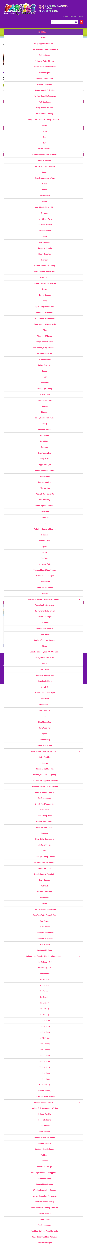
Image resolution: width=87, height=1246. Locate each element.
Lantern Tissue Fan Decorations (45, 1196)
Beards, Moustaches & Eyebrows (44, 155)
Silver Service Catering (44, 114)
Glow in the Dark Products (44, 827)
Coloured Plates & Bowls (44, 61)
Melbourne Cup (44, 705)
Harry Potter (44, 459)
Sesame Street (44, 541)
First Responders (44, 453)
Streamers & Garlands (45, 939)
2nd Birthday (44, 974)
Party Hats (45, 886)
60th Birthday (45, 1061)
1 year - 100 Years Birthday (44, 1097)
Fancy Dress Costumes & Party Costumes (43, 120)
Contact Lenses (44, 196)
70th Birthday (45, 1067)
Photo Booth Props (44, 892)
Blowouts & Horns (44, 868)
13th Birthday (45, 1020)
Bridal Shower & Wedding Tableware (44, 1208)
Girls (44, 137)
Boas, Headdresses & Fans (45, 178)
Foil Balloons (45, 1126)
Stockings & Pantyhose (44, 313)
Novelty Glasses (45, 295)
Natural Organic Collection (44, 90)
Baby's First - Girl (44, 365)
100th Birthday (44, 1085)
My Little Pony (44, 500)
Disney (44, 424)
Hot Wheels (44, 435)
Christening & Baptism (44, 629)
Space (44, 547)
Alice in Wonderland (44, 354)
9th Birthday (44, 1015)
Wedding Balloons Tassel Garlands (45, 1231)
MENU (59, 32)
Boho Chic (45, 383)
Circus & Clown (44, 395)
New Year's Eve (44, 710)
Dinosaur (44, 412)
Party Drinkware (45, 102)
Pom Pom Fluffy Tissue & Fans (44, 915)
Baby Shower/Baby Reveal (44, 611)
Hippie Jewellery (44, 254)
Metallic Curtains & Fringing (44, 863)
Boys (45, 143)
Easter (44, 664)
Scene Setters (45, 927)
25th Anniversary (44, 1178)
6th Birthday (44, 997)
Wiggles (45, 593)
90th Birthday (45, 1079)
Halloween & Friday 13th (44, 675)
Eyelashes (44, 213)
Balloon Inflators (44, 1143)
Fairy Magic (44, 441)
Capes (44, 172)
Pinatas (44, 903)
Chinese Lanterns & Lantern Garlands (45, 786)
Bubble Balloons (44, 1120)
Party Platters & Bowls (44, 108)
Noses (44, 289)
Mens (45, 131)
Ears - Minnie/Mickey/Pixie (44, 207)
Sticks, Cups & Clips (44, 1167)
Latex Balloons (44, 1132)
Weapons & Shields (44, 336)
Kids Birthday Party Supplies (43, 348)
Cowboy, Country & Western (44, 640)
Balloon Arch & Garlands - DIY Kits (45, 1108)
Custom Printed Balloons (44, 1149)
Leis (44, 851)
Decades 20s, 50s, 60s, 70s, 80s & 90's (44, 652)
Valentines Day (44, 740)
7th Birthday (44, 1003)
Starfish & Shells (44, 1214)
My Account (65, 16)
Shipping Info (73, 16)
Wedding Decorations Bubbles (44, 1190)
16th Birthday (45, 1026)
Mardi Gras (45, 699)
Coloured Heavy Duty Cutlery (44, 67)
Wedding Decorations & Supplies (43, 1173)
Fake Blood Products (45, 225)
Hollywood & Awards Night (44, 693)
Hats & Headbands (45, 248)
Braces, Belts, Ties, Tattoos (45, 166)
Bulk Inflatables (44, 757)
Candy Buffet (45, 1219)
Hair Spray (44, 833)
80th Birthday (45, 1073)
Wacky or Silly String (44, 950)
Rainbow (44, 535)
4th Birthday (44, 985)
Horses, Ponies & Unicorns (45, 471)
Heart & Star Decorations (44, 839)
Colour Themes (44, 634)
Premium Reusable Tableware (44, 96)
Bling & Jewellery (44, 160)
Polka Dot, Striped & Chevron (44, 529)
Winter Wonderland (44, 746)
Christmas (44, 623)
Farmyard (44, 447)
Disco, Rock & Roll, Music (44, 658)
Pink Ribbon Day (44, 722)
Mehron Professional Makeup (44, 283)
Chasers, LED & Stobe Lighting (44, 775)
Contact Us (80, 16)
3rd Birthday (44, 980)
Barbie (44, 371)
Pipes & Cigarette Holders (44, 307)
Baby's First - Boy (44, 359)
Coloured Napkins (44, 73)
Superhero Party (45, 564)
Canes (44, 184)
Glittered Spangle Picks (44, 822)
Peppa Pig (44, 517)
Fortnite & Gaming (44, 430)
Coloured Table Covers (44, 79)
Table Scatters (44, 944)
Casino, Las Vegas (45, 617)
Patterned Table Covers (44, 84)
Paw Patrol (45, 512)
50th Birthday (45, 1056)
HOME (43, 38)
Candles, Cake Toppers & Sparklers (45, 781)
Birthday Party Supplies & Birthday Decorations (43, 956)
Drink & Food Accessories (44, 804)
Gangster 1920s (45, 231)
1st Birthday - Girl (44, 968)
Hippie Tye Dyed (45, 465)
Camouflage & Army (44, 389)
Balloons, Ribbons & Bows (44, 1102)
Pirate (44, 301)
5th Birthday (44, 991)
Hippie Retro (44, 687)
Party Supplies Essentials (43, 44)
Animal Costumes (44, 149)
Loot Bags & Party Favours (45, 857)
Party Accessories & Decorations (43, 751)
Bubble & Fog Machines (45, 769)
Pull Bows (44, 1155)
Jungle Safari (45, 476)
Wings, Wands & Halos (44, 342)
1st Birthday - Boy (45, 962)
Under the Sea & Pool (45, 588)
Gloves (44, 237)
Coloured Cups (44, 55)
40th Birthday (45, 1050)
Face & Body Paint (45, 219)
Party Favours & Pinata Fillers (45, 909)
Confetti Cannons (44, 798)
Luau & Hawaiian (44, 482)
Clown (44, 190)
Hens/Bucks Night (45, 681)
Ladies (44, 125)
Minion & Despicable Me (44, 494)
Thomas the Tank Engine (44, 576)
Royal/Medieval (44, 728)
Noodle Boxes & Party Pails (44, 874)
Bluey (44, 377)
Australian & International (44, 605)
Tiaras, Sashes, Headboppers (44, 318)
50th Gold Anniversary (44, 1184)
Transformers (45, 582)
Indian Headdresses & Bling (44, 266)
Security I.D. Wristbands (45, 933)
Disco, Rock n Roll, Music (44, 418)
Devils (44, 201)
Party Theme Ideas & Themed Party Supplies (43, 599)
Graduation (44, 669)
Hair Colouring (44, 242)
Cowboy (45, 406)
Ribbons (44, 1161)
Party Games (44, 898)
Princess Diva (45, 488)
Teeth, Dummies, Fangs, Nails (45, 324)
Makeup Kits (44, 277)
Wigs (45, 330)
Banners (44, 763)
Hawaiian (44, 260)
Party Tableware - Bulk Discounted (45, 49)
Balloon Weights (44, 1114)
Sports (44, 552)
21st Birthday (45, 1038)
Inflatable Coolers (44, 845)
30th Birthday (45, 1044)
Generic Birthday (44, 1091)
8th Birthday (44, 1009)
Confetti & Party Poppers (44, 792)
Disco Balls (44, 810)
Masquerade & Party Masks (44, 272)
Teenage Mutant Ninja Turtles (44, 570)
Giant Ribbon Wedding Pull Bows (44, 1237)
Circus (44, 646)
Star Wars (44, 558)
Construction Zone (45, 400)
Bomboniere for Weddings (44, 1202)
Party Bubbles (44, 880)
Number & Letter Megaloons (44, 1137)
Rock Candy (44, 921)
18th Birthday (45, 1032)
